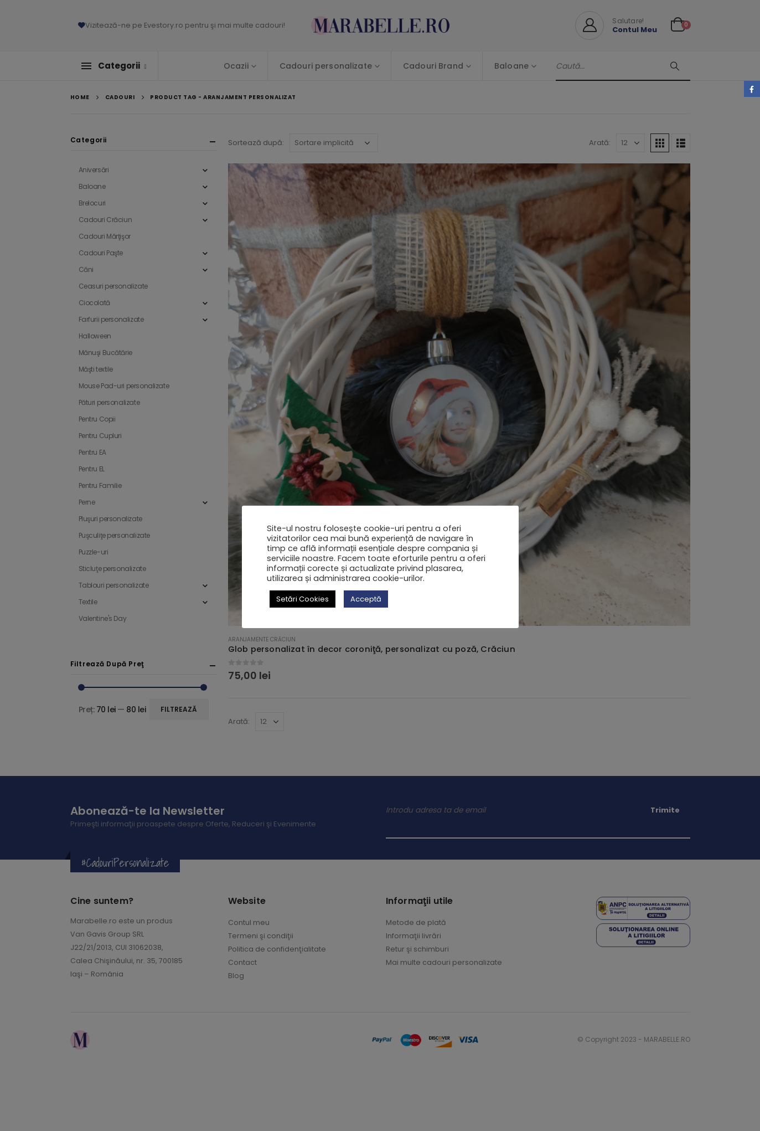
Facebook (752, 89)
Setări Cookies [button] (302, 599)
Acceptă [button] (365, 599)
